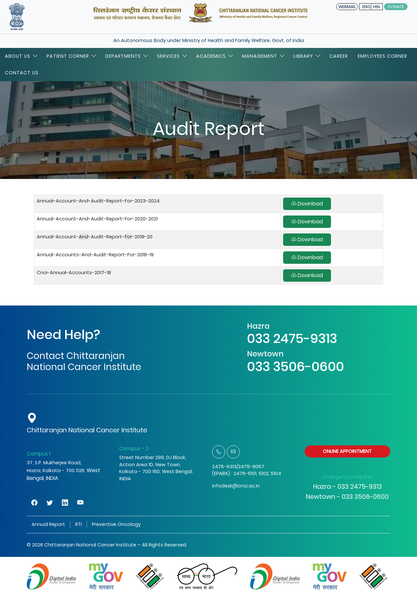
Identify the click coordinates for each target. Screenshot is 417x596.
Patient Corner (71, 56)
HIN (376, 6)
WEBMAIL (347, 6)
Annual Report (48, 524)
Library (307, 56)
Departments (126, 56)
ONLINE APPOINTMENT (347, 451)
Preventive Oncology (116, 524)
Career (338, 56)
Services (171, 56)
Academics (214, 56)
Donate (396, 6)
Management (263, 56)
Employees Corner (382, 56)
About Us (21, 56)
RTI (78, 524)
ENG (366, 6)
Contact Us (21, 72)
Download (307, 203)
